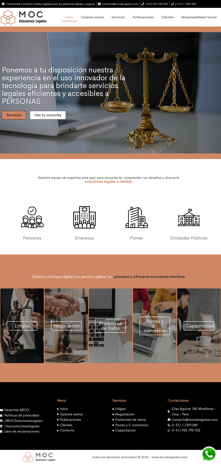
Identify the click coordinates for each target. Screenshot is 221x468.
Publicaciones (143, 17)
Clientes (167, 17)
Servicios (118, 17)
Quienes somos (92, 17)
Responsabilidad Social (199, 17)
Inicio (69, 17)
